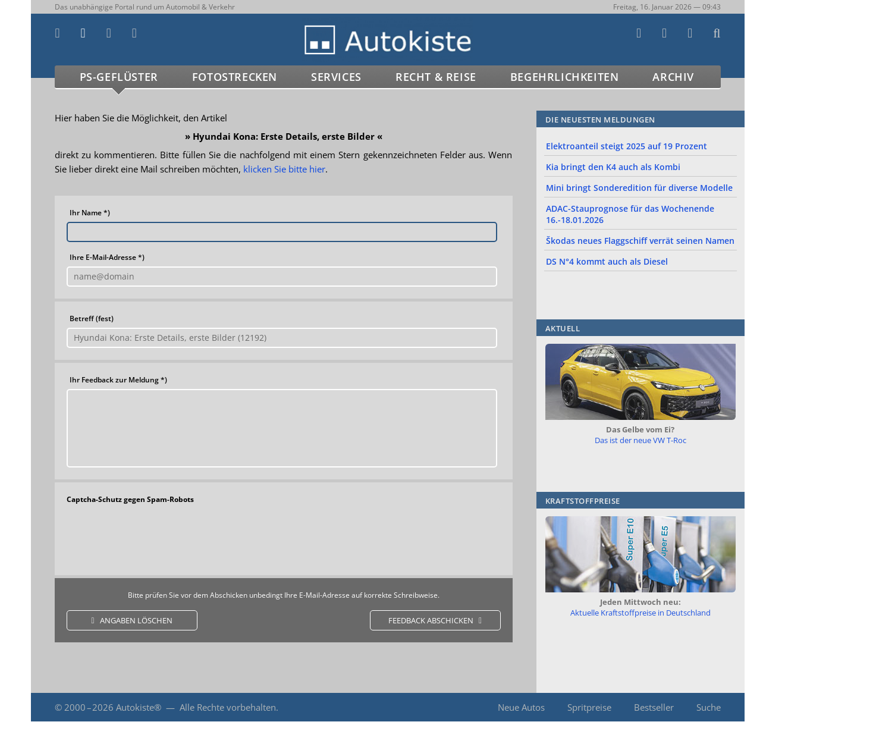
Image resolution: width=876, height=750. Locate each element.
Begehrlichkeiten (564, 77)
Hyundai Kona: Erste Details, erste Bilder (284, 136)
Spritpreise (589, 707)
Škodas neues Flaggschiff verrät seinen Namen (640, 240)
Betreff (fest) (92, 318)
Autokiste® (138, 707)
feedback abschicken (430, 620)
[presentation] (283, 537)
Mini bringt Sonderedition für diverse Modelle (639, 187)
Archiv (673, 77)
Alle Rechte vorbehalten (228, 707)
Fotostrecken (234, 77)
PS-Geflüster (119, 77)
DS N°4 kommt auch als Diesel (607, 261)
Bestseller (654, 707)
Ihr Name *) (90, 213)
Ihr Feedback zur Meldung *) (118, 380)
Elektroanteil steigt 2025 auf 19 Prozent (626, 146)
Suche (708, 707)
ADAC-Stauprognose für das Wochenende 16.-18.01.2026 (630, 214)
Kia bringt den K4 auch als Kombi (613, 166)
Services (336, 77)
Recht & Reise (435, 77)
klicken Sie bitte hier (284, 169)
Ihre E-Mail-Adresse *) (107, 257)
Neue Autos (521, 707)
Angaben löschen (136, 620)
